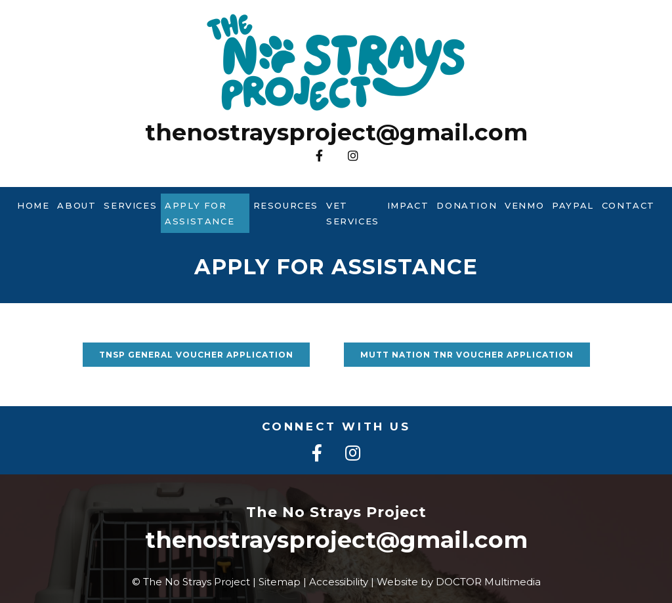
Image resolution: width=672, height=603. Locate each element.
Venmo (524, 205)
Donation (466, 205)
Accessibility (338, 581)
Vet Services (352, 213)
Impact (408, 205)
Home (33, 205)
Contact (628, 205)
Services (130, 205)
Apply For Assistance (199, 213)
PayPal (573, 205)
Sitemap (280, 581)
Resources (285, 205)
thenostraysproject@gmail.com (336, 132)
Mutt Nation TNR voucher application (467, 355)
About (76, 205)
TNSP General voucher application (196, 355)
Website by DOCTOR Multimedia (459, 581)
